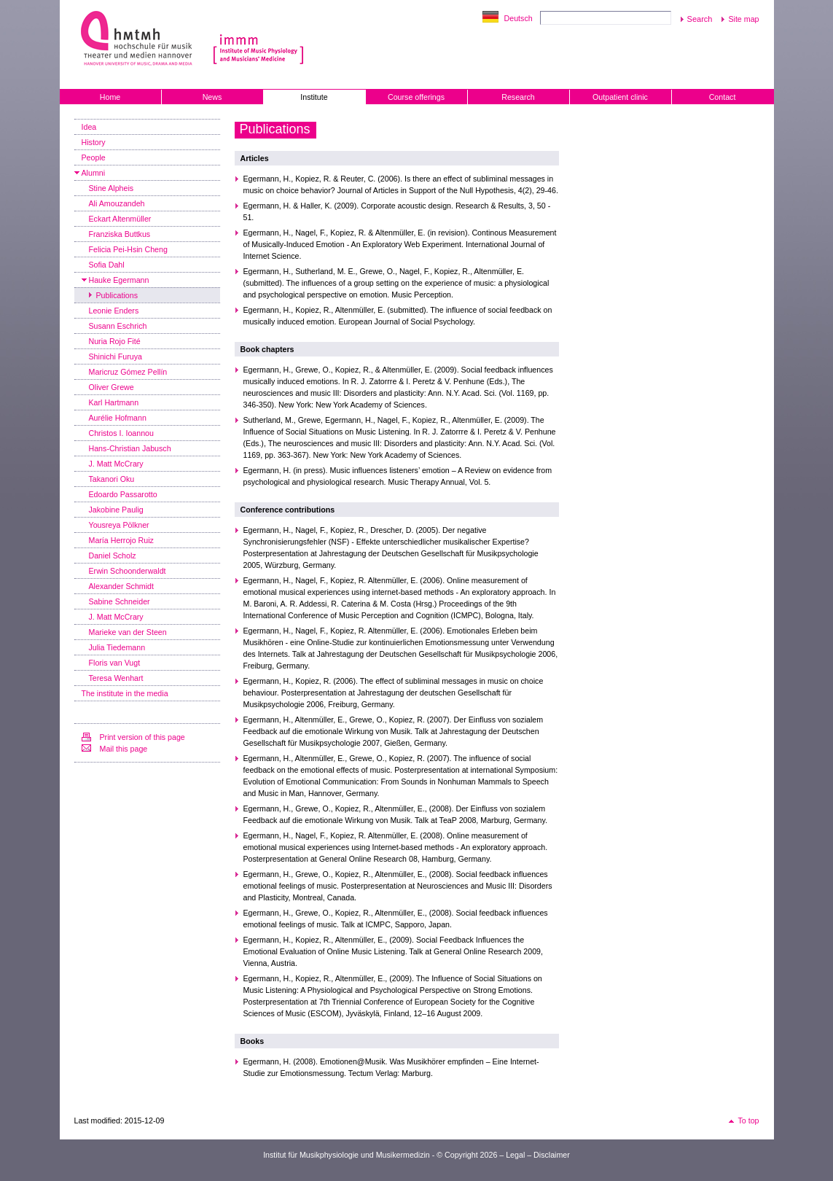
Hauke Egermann (119, 280)
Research (518, 97)
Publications (117, 295)
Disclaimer (551, 1154)
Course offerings (416, 97)
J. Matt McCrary (116, 463)
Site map (743, 19)
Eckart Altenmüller (120, 218)
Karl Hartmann (114, 402)
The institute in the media (125, 693)
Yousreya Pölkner (119, 525)
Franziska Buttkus (120, 234)
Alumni (94, 172)
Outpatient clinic (620, 97)
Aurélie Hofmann (117, 417)
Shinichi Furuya (115, 356)
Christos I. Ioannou (121, 433)
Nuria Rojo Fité (115, 341)
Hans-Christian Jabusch (130, 448)
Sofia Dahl (107, 264)
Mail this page (124, 748)
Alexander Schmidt (121, 586)
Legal (515, 1154)
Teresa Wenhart (116, 678)
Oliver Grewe (111, 387)
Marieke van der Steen (128, 632)
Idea (89, 126)
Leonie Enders (114, 310)
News (212, 97)
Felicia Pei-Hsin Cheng (128, 249)
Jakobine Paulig (116, 509)
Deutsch (518, 18)
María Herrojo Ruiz (121, 540)
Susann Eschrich (118, 325)
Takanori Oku (112, 479)
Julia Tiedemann (117, 647)
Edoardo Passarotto (123, 494)
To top (748, 1120)
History (94, 142)
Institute (313, 97)
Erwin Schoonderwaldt (127, 570)
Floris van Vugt (115, 662)
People (94, 157)
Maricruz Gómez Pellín (128, 371)
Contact (722, 97)
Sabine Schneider (119, 601)
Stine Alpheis (111, 188)
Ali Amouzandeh (117, 203)
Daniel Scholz (112, 555)
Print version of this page (142, 737)
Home (110, 97)
